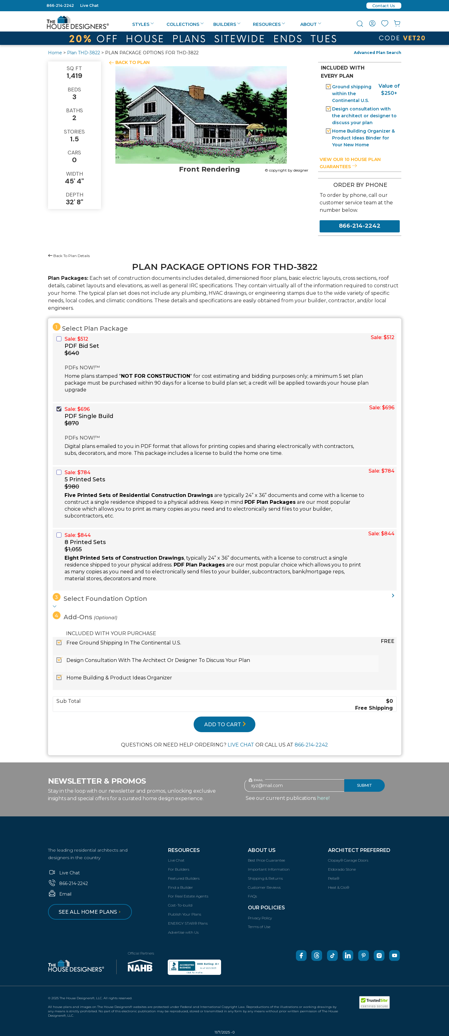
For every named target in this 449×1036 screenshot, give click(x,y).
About (310, 24)
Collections (185, 24)
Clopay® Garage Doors (348, 860)
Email (59, 894)
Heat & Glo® (338, 887)
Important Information (269, 869)
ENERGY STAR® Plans (188, 923)
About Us (262, 850)
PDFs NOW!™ (82, 368)
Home (55, 53)
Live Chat (89, 5)
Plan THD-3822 (83, 53)
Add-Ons (85, 616)
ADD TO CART (225, 724)
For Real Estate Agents (188, 896)
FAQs (252, 896)
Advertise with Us (183, 932)
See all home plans (91, 912)
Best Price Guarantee (266, 860)
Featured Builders (184, 878)
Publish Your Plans (184, 914)
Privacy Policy (260, 918)
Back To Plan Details (69, 255)
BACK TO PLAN (132, 62)
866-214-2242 (60, 5)
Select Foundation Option (100, 597)
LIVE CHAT (241, 745)
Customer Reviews (264, 887)
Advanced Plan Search (377, 52)
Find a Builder (180, 887)
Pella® (333, 878)
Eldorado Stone (342, 869)
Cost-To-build (180, 905)
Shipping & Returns (265, 878)
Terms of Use (259, 926)
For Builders (178, 869)
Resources (269, 24)
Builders (226, 24)
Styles (143, 24)
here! (323, 798)
